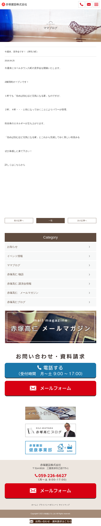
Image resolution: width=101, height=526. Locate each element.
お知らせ (12, 246)
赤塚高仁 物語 (15, 274)
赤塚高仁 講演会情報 (19, 283)
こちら (17, 164)
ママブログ (13, 265)
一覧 (51, 220)
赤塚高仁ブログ (16, 302)
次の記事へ (82, 220)
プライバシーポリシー (48, 505)
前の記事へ (19, 220)
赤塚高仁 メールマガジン (22, 292)
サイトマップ (64, 505)
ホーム (34, 505)
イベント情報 (15, 256)
